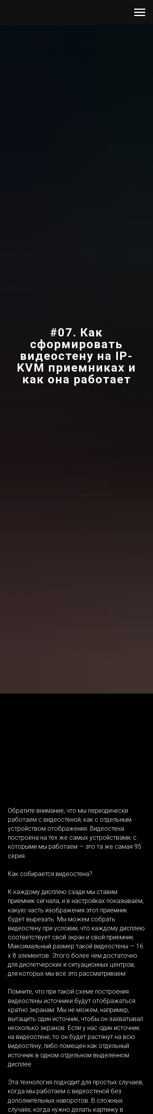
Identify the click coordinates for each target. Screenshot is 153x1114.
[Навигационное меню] (139, 12)
